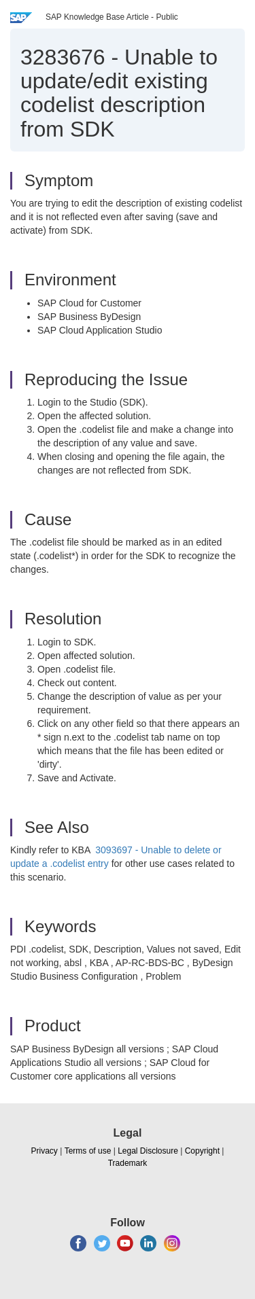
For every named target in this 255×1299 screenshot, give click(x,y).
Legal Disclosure (148, 1151)
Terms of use (88, 1151)
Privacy (44, 1151)
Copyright (202, 1151)
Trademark (128, 1163)
